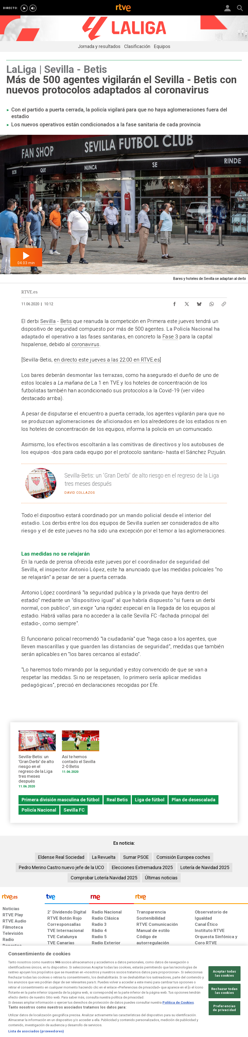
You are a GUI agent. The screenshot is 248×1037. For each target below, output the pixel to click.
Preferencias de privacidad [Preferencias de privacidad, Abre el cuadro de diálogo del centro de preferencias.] (224, 1023)
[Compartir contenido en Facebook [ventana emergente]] (174, 303)
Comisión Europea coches (183, 857)
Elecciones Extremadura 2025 (142, 867)
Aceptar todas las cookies (224, 989)
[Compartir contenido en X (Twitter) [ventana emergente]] (187, 303)
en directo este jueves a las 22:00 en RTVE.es (107, 360)
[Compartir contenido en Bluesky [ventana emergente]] (199, 303)
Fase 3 (170, 337)
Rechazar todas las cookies (224, 1006)
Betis (66, 321)
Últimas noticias (161, 877)
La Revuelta (103, 857)
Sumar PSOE (136, 857)
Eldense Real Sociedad (61, 857)
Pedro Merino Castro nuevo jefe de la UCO (61, 867)
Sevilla (48, 321)
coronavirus (85, 344)
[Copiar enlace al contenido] (224, 303)
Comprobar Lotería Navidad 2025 (104, 877)
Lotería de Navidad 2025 (204, 867)
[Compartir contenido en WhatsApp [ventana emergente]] (211, 303)
